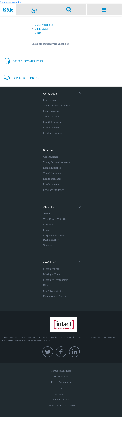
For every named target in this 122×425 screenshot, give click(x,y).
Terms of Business (61, 370)
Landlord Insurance (53, 133)
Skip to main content (11, 2)
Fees (61, 388)
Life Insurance (51, 127)
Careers (47, 230)
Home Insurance (52, 111)
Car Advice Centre (53, 290)
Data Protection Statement (62, 405)
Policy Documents (61, 382)
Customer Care (51, 268)
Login (38, 32)
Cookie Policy (61, 399)
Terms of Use (61, 376)
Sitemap (47, 245)
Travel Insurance (52, 116)
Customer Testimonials (55, 279)
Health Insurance (52, 122)
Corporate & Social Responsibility (53, 237)
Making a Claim (52, 274)
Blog (45, 285)
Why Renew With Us (54, 219)
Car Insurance (50, 100)
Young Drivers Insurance (56, 105)
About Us (48, 213)
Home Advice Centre (54, 296)
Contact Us (49, 224)
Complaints (61, 393)
